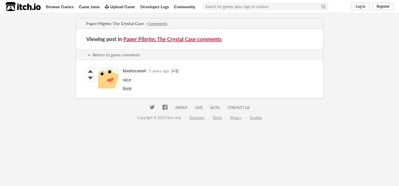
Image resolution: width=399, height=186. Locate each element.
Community (184, 6)
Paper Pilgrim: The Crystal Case (115, 23)
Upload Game (120, 6)
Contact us (239, 107)
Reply (127, 88)
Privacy (235, 117)
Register (383, 6)
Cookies (256, 117)
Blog (215, 107)
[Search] (323, 6)
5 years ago (159, 70)
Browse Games (60, 6)
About (181, 107)
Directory (196, 117)
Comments (157, 23)
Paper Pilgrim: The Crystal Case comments (172, 39)
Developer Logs (154, 6)
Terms (217, 117)
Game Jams (89, 6)
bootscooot (134, 70)
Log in (360, 6)
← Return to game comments (114, 54)
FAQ (199, 107)
